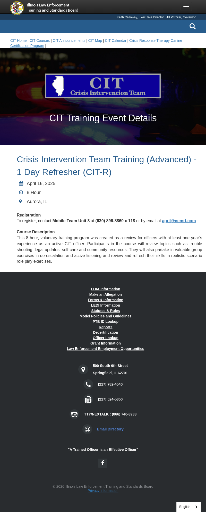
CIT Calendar (115, 40)
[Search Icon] (193, 26)
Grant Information (105, 343)
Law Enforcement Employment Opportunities (105, 349)
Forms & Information (105, 300)
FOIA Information (105, 289)
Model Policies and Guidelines (106, 316)
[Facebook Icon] (102, 463)
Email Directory (110, 429)
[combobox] (188, 507)
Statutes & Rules (105, 311)
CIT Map (95, 40)
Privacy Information (103, 491)
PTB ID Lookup (105, 321)
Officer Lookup (105, 338)
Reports (106, 327)
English (184, 507)
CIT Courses (40, 40)
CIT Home (18, 40)
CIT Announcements (69, 40)
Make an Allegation (105, 294)
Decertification (105, 332)
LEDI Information (105, 305)
